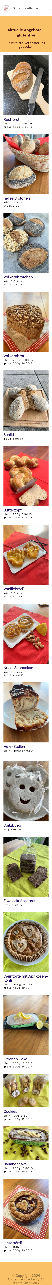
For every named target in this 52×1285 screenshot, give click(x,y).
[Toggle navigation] (50, 8)
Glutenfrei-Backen (26, 8)
